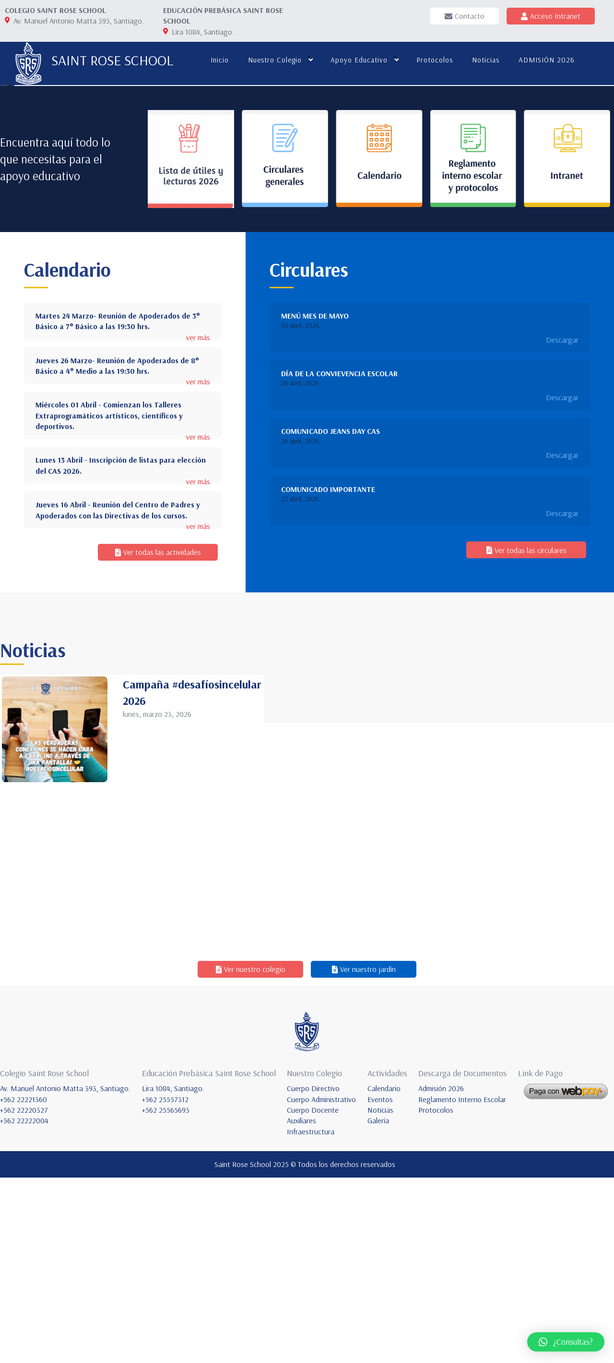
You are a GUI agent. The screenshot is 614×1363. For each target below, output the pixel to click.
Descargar (562, 525)
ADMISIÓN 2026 (546, 59)
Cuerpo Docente (313, 1296)
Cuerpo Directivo (313, 1274)
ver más (198, 523)
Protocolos (433, 59)
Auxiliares (301, 1306)
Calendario (384, 1274)
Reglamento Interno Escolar (462, 1284)
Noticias (484, 59)
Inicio (219, 59)
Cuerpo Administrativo (321, 1284)
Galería (378, 1306)
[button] (565, 1341)
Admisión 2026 (441, 1274)
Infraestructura (310, 1317)
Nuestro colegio (274, 59)
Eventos (380, 1284)
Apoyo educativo (358, 59)
